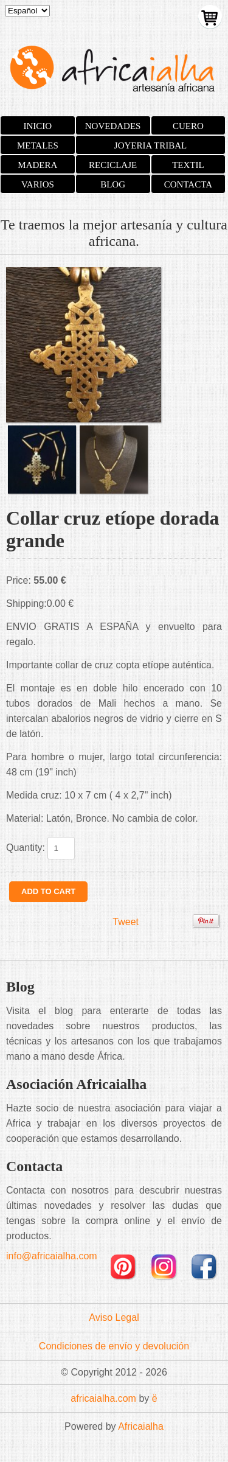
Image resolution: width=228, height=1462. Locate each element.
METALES (37, 145)
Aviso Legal (114, 1317)
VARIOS (37, 184)
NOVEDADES (113, 126)
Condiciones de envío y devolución (114, 1346)
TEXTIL (188, 165)
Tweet (125, 922)
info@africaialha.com (51, 1256)
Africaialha (141, 1426)
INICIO (38, 126)
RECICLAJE (113, 165)
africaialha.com (103, 1398)
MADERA (37, 165)
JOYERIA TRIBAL (150, 145)
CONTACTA (188, 184)
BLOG (112, 184)
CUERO (188, 126)
